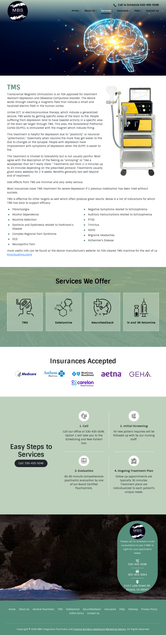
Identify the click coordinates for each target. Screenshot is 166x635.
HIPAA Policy (76, 613)
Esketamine (73, 609)
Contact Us (152, 10)
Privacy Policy (149, 609)
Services (106, 10)
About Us (90, 10)
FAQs (137, 10)
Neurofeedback (92, 609)
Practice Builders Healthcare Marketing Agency (99, 629)
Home (75, 10)
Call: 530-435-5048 (31, 463)
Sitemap (133, 609)
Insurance (123, 10)
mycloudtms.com (19, 254)
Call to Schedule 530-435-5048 (136, 5)
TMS (60, 609)
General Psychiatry (43, 609)
